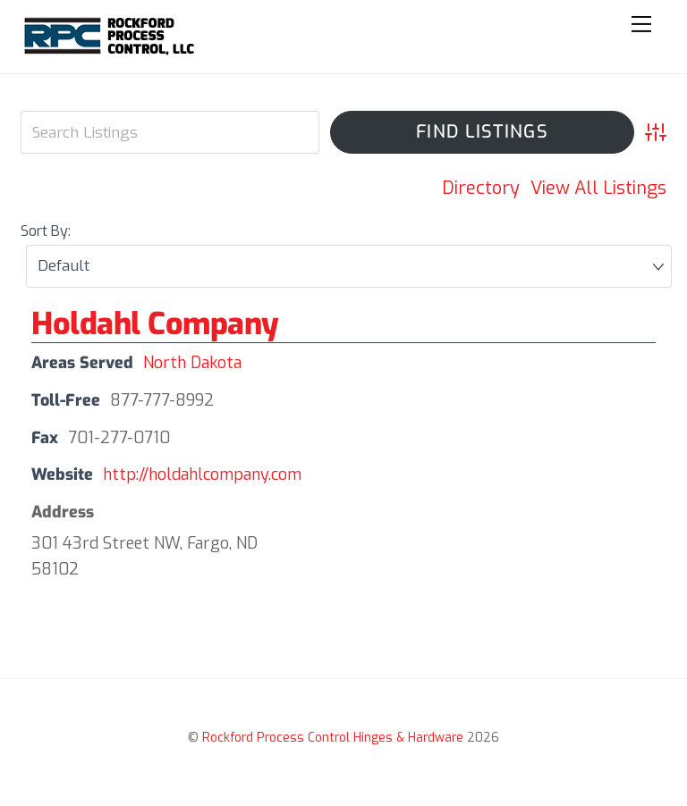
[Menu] (641, 24)
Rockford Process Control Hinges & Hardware (332, 737)
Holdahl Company (155, 324)
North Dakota (192, 363)
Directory (481, 188)
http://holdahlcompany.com (202, 474)
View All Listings (598, 188)
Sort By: (46, 231)
